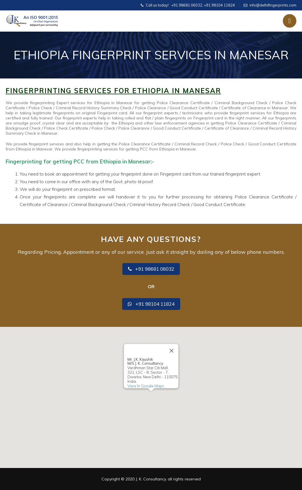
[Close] (171, 351)
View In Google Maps (145, 386)
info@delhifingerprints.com (273, 5)
